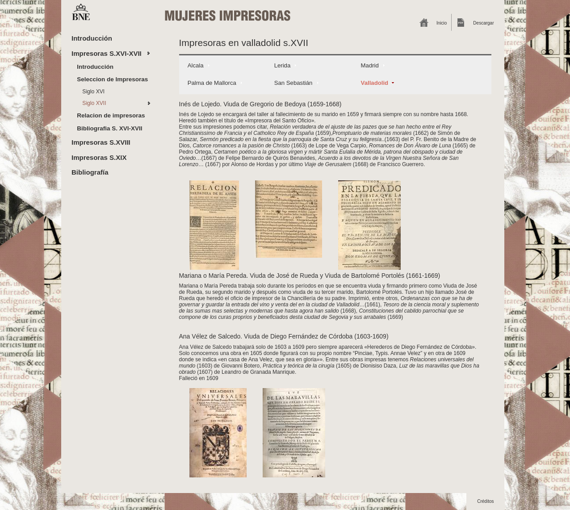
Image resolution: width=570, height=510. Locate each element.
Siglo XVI (93, 91)
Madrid (370, 65)
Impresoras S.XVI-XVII (106, 53)
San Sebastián (293, 82)
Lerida (282, 65)
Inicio (441, 23)
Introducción (91, 38)
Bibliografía (90, 172)
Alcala (196, 65)
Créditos (485, 501)
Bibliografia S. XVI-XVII (109, 128)
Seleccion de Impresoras (112, 79)
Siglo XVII (94, 103)
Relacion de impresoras (111, 115)
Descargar (483, 23)
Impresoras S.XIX (98, 157)
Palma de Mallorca (212, 82)
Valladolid (375, 82)
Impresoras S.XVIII (100, 142)
